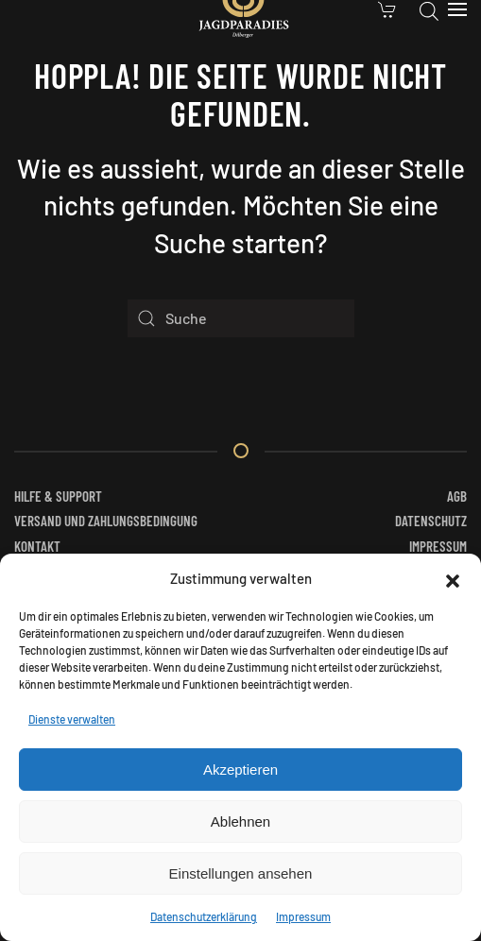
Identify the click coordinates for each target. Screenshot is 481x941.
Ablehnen (240, 821)
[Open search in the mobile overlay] (429, 9)
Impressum (303, 916)
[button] (452, 578)
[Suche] (241, 318)
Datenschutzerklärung (203, 916)
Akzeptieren (240, 769)
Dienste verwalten (71, 719)
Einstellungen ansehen (241, 873)
